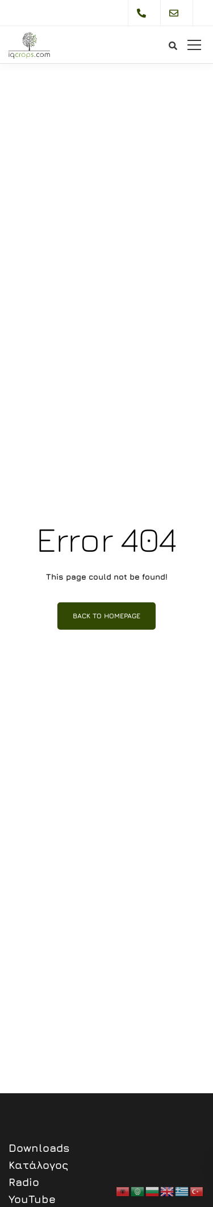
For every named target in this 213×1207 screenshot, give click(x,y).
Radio (24, 1182)
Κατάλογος (38, 1165)
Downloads (39, 1148)
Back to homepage (106, 615)
